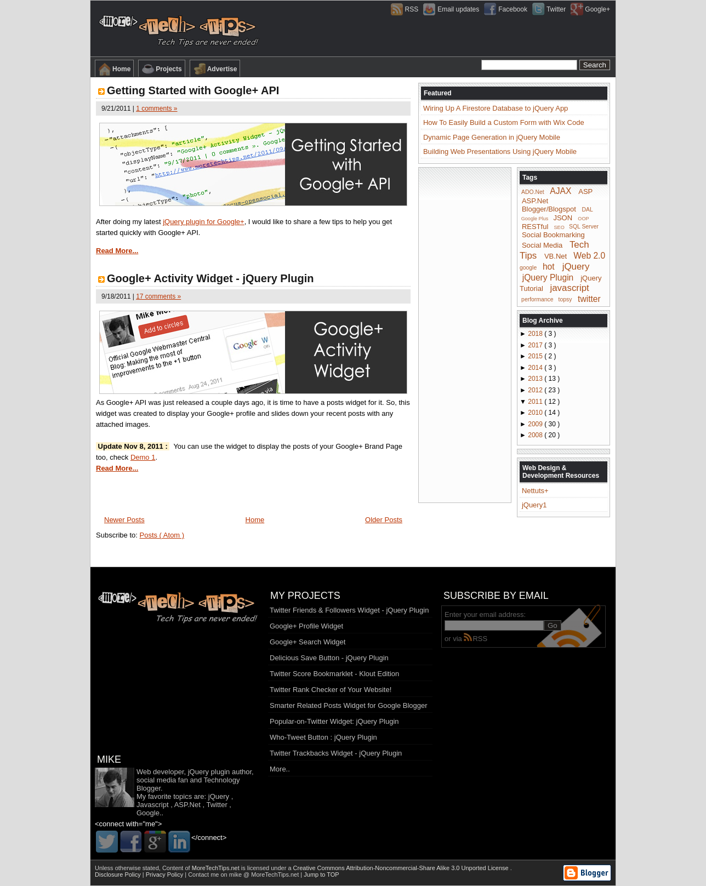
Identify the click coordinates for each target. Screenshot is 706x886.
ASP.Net (535, 201)
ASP (585, 191)
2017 (536, 345)
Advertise (215, 69)
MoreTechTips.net (216, 868)
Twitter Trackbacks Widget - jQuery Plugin (336, 753)
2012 (536, 390)
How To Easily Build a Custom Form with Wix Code (503, 122)
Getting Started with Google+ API (193, 90)
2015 (536, 356)
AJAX (560, 191)
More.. (280, 769)
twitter (589, 298)
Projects (161, 69)
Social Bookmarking (553, 235)
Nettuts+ (535, 491)
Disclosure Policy (119, 874)
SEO (559, 227)
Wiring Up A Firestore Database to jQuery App (495, 108)
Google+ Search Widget (307, 642)
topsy (565, 299)
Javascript (152, 805)
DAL (587, 210)
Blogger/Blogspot (549, 209)
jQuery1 (534, 505)
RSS (475, 639)
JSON (562, 218)
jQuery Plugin (548, 277)
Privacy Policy (165, 874)
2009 (536, 424)
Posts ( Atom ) (162, 535)
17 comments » (158, 296)
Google (148, 813)
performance (537, 299)
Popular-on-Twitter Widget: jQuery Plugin (334, 721)
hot (549, 266)
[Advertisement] (465, 334)
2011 (536, 401)
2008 (536, 435)
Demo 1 (143, 457)
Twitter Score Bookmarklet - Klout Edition (334, 674)
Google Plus (535, 218)
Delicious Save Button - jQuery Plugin (329, 658)
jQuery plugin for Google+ (203, 222)
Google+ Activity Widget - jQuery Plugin (210, 278)
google (528, 268)
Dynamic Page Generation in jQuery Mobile (491, 137)
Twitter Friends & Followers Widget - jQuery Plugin (349, 610)
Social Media (542, 245)
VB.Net (555, 256)
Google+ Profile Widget (306, 626)
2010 (536, 412)
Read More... (117, 251)
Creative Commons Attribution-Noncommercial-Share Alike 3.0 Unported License (401, 868)
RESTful (535, 226)
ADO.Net (532, 192)
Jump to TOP (321, 874)
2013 (536, 378)
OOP (583, 218)
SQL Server (584, 227)
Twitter (216, 805)
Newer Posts (124, 520)
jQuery (576, 266)
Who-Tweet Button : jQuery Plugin (323, 737)
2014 (536, 367)
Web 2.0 (589, 255)
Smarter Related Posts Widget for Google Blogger (349, 705)
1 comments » (156, 108)
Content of (201, 868)
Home (114, 69)
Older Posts (383, 520)
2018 (536, 334)
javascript (569, 288)
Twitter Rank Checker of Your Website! (330, 689)
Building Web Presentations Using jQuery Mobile (500, 151)
